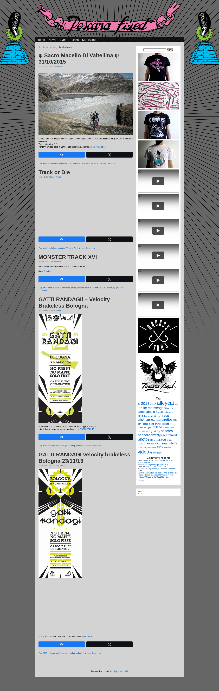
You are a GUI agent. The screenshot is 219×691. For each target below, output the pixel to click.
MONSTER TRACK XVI (67, 257)
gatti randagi (70, 446)
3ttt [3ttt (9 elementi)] (139, 404)
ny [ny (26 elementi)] (158, 431)
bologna (51, 446)
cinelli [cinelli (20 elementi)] (141, 415)
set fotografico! (99, 147)
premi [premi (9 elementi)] (156, 440)
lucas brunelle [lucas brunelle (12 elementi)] (156, 424)
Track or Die (54, 172)
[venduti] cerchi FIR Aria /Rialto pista (162, 473)
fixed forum (87, 636)
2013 (45, 653)
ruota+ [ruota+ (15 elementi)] (141, 443)
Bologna (92, 426)
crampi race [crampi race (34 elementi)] (160, 415)
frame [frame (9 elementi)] (158, 420)
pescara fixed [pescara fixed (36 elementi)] (148, 435)
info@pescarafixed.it (119, 671)
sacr (88, 163)
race (83, 163)
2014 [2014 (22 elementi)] (153, 403)
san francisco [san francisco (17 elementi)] (153, 443)
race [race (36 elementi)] (162, 439)
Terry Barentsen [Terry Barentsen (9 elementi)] (149, 448)
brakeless (54, 163)
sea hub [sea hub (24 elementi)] (167, 443)
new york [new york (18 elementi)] (150, 431)
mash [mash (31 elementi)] (167, 423)
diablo (73, 288)
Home (41, 40)
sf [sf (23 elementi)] (174, 443)
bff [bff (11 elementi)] (139, 408)
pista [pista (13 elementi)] (150, 439)
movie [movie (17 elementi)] (141, 431)
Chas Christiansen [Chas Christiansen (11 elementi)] (164, 412)
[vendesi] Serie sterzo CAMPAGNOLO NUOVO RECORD (153, 466)
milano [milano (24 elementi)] (157, 427)
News (52, 40)
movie (109, 288)
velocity (79, 446)
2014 (45, 446)
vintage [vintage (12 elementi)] (158, 452)
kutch (140, 460)
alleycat (46, 163)
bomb (45, 248)
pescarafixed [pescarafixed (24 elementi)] (168, 435)
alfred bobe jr (48, 288)
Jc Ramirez (46, 271)
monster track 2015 (98, 288)
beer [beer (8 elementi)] (176, 404)
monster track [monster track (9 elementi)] (168, 427)
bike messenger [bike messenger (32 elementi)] (153, 408)
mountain (61, 248)
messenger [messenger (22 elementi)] (145, 427)
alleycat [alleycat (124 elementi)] (165, 403)
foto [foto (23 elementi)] (152, 419)
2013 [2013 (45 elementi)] (145, 403)
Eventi (64, 40)
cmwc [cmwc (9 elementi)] (147, 416)
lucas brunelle (83, 288)
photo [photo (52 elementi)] (143, 439)
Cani (96, 139)
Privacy (141, 481)
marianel (76, 163)
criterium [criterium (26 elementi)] (144, 419)
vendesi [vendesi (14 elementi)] (168, 447)
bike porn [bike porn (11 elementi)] (169, 408)
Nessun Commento (108, 163)
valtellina (94, 163)
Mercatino (89, 40)
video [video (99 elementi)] (143, 452)
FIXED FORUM (87, 429)
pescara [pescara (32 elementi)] (167, 431)
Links (75, 40)
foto (70, 163)
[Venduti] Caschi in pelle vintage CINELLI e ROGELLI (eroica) (156, 476)
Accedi (140, 493)
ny (114, 288)
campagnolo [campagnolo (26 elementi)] (146, 412)
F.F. (55, 144)
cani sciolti (63, 163)
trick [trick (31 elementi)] (160, 447)
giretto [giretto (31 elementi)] (166, 419)
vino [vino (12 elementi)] (152, 452)
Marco (59, 66)
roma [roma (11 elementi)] (169, 440)
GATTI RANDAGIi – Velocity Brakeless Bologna (74, 302)
